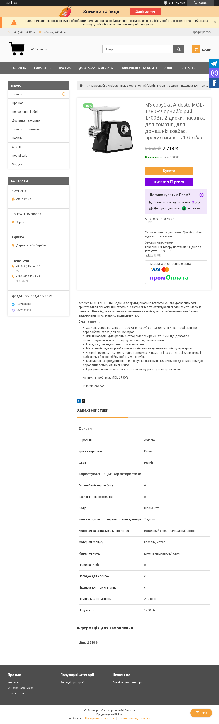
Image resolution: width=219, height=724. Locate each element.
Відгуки (17, 164)
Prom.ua (130, 710)
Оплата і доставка (20, 687)
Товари (40, 68)
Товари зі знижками (26, 129)
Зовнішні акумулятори (127, 682)
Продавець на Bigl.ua (109, 714)
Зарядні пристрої (72, 682)
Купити (169, 171)
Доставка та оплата (96, 68)
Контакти (188, 68)
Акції (168, 68)
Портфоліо (19, 155)
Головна (19, 68)
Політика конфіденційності (134, 718)
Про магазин (16, 693)
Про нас (64, 68)
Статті (16, 147)
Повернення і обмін (25, 111)
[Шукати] (178, 49)
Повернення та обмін (139, 68)
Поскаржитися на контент (100, 718)
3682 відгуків (177, 2)
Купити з (169, 182)
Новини (17, 138)
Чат (201, 713)
